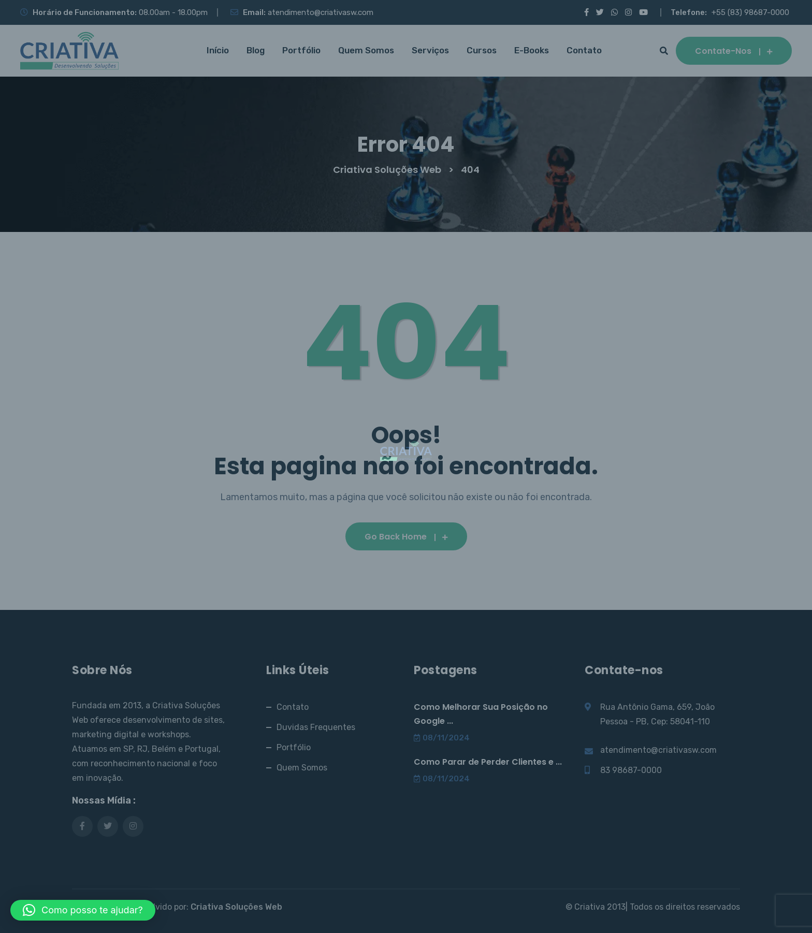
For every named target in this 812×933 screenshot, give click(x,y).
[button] (82, 910)
